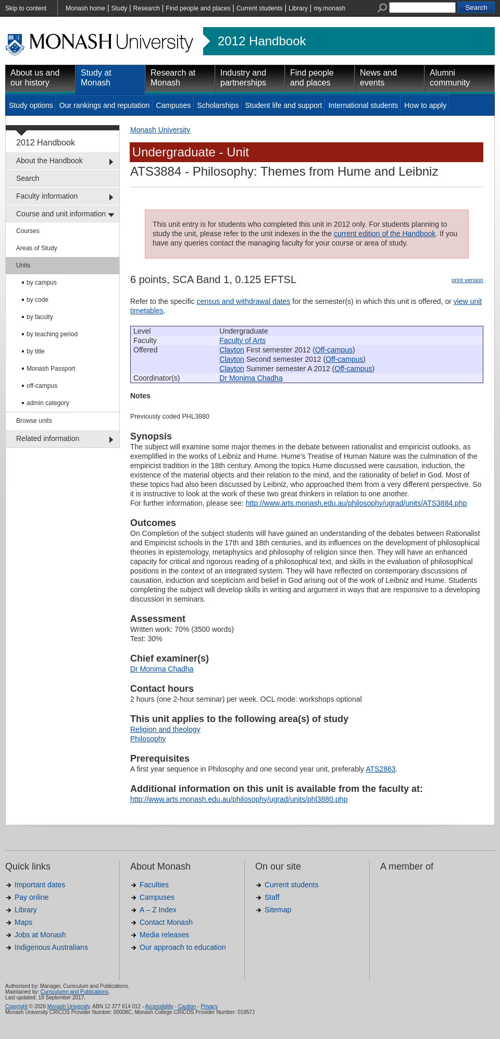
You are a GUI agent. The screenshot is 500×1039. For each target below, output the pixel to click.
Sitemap (278, 910)
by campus (42, 282)
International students (363, 105)
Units (23, 265)
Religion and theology (165, 729)
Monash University (160, 130)
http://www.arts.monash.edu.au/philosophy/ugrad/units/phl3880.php (238, 799)
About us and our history (34, 77)
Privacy (209, 1006)
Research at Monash (173, 77)
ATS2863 (380, 769)
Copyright (16, 1006)
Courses (28, 231)
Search (27, 178)
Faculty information (47, 196)
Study (119, 8)
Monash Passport (51, 368)
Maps (23, 922)
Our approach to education (183, 947)
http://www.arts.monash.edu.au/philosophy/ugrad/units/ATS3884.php (356, 503)
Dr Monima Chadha (250, 378)
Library (298, 8)
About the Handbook (49, 160)
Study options (31, 105)
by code (37, 299)
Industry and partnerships (243, 77)
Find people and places (198, 8)
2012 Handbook (262, 41)
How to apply (425, 105)
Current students (259, 8)
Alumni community (450, 77)
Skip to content (25, 8)
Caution (187, 1006)
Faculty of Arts (242, 340)
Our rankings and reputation (104, 105)
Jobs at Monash (40, 935)
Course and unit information (61, 214)
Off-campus (334, 350)
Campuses (173, 105)
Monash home (85, 8)
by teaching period (52, 334)
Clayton (231, 350)
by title (36, 351)
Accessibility (159, 1006)
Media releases (164, 935)
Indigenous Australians (51, 947)
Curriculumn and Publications (74, 992)
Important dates (40, 885)
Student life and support (283, 105)
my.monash (329, 8)
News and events (378, 77)
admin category (48, 403)
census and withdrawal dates (244, 301)
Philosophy (148, 739)
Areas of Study (36, 248)
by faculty (40, 317)
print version (467, 280)
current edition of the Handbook (384, 233)
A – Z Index (158, 910)
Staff (272, 897)
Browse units (34, 420)
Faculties (154, 885)
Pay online (31, 897)
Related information (47, 438)
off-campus (42, 385)
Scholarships (218, 105)
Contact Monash (166, 922)
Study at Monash (96, 77)
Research (146, 8)
